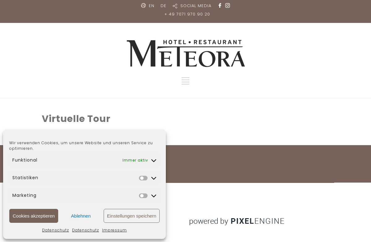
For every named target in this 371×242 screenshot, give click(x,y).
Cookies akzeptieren (34, 215)
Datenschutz (55, 230)
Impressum (114, 230)
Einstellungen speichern (131, 215)
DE (163, 6)
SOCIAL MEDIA (195, 6)
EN (151, 6)
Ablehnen (81, 215)
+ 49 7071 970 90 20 (187, 14)
